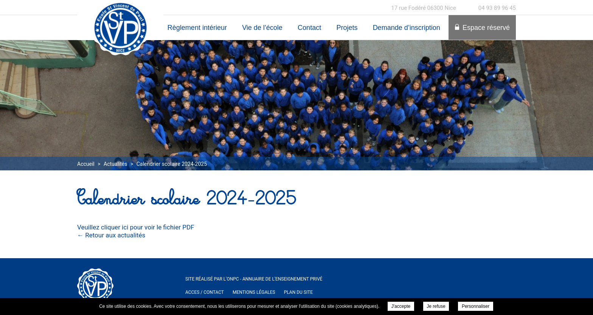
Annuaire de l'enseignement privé (282, 279)
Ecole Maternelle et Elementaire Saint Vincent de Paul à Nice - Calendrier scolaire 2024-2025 (120, 27)
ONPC (233, 279)
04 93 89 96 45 (497, 8)
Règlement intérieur (197, 27)
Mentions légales (254, 292)
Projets (346, 27)
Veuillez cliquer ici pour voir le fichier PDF (135, 227)
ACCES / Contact (204, 292)
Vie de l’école (262, 27)
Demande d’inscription (406, 27)
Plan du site (298, 292)
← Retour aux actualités (111, 235)
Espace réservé (486, 27)
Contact (309, 27)
